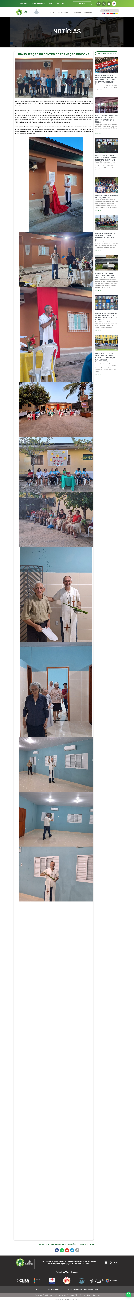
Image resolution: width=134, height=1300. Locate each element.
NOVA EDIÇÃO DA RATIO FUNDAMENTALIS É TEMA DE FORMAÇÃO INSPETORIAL (106, 158)
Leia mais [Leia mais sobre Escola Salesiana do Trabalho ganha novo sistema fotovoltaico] (98, 290)
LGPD (51, 3)
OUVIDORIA (60, 3)
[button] (57, 1250)
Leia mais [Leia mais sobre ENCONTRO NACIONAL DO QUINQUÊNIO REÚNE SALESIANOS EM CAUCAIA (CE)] (98, 250)
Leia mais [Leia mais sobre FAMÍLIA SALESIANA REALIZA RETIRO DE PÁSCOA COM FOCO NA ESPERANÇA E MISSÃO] (98, 133)
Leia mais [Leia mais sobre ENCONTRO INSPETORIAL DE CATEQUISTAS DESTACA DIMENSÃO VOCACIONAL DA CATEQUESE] (98, 330)
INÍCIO (52, 12)
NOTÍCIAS (77, 12)
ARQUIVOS (88, 12)
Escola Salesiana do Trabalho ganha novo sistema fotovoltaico (105, 275)
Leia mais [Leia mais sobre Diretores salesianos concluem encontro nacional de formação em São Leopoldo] (98, 374)
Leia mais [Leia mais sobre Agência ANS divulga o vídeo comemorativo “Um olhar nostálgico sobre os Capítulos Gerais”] (98, 93)
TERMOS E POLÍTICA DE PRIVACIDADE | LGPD (83, 1290)
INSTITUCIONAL (64, 12)
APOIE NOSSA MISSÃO (38, 3)
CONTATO (23, 3)
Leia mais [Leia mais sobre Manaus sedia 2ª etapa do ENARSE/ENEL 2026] (98, 210)
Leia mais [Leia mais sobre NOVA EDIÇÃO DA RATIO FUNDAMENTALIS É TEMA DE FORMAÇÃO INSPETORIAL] (98, 173)
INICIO (38, 1290)
